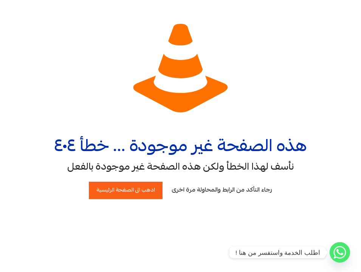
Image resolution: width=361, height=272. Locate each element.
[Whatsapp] (340, 252)
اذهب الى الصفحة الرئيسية (125, 190)
